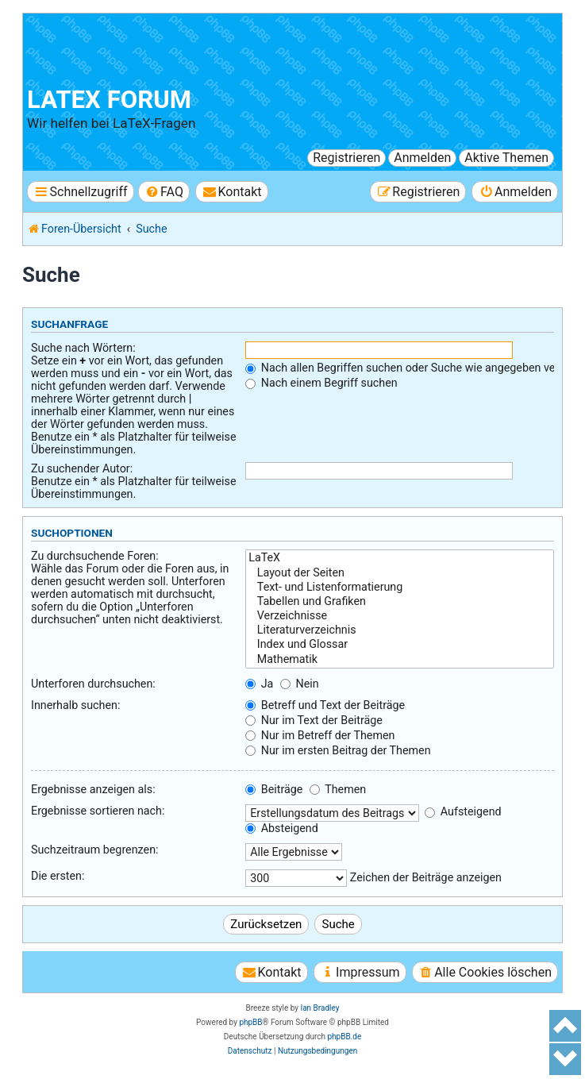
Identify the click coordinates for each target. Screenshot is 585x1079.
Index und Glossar (399, 645)
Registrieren (346, 157)
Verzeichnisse (399, 616)
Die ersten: (57, 875)
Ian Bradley (319, 1008)
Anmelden (422, 157)
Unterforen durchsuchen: (93, 683)
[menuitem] (164, 191)
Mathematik (399, 660)
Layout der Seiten (399, 573)
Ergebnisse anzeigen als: (93, 789)
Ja (259, 683)
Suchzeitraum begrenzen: (95, 849)
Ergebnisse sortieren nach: (97, 810)
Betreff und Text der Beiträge (325, 705)
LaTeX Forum (109, 99)
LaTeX (399, 558)
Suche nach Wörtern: (83, 347)
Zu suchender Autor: (82, 468)
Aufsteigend (463, 811)
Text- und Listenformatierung (399, 587)
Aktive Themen (506, 157)
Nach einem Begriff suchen (321, 382)
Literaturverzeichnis (399, 630)
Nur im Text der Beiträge (314, 720)
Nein (299, 683)
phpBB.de (344, 1036)
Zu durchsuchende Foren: (95, 555)
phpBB (250, 1022)
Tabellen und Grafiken (399, 602)
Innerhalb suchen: (75, 705)
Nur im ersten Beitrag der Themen (337, 750)
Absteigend (281, 828)
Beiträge (273, 789)
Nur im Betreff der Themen (319, 735)
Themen (338, 789)
